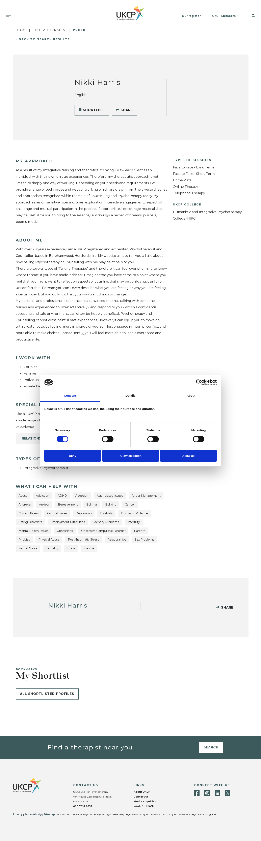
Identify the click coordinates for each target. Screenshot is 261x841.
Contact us (141, 796)
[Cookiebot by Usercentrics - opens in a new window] (199, 382)
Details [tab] (131, 395)
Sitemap (49, 814)
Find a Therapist (50, 30)
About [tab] (191, 395)
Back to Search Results (44, 39)
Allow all (188, 455)
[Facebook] (196, 793)
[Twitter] (227, 793)
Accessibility (33, 814)
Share (124, 110)
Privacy (18, 814)
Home (21, 30)
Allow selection (130, 455)
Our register (191, 16)
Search (211, 747)
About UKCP (142, 791)
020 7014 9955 (82, 806)
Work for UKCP (144, 806)
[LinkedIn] (217, 793)
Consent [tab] (70, 395)
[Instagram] (207, 793)
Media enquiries (145, 801)
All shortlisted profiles (47, 694)
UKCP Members (224, 16)
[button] (251, 16)
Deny (72, 455)
